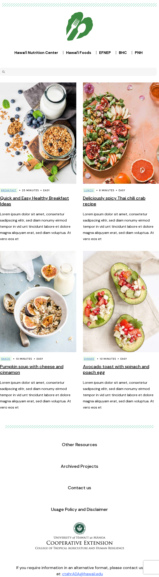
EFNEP (106, 52)
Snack (5, 358)
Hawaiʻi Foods (79, 52)
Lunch (89, 190)
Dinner (89, 358)
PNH (140, 52)
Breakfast (8, 190)
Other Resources (79, 444)
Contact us (79, 488)
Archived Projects (79, 466)
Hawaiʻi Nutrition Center (37, 52)
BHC (124, 52)
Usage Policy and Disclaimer (79, 509)
